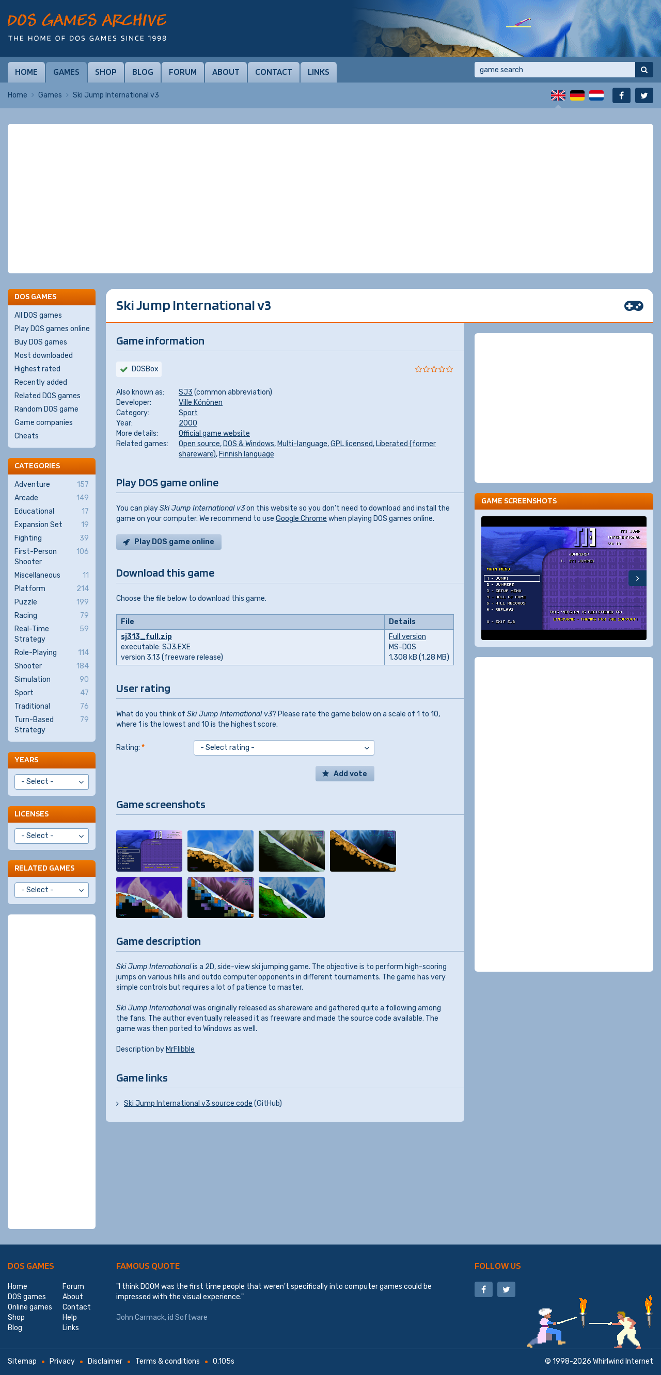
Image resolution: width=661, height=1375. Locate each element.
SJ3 (186, 392)
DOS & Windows (248, 443)
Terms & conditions (167, 1361)
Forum (183, 72)
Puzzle (51, 602)
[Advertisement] (330, 198)
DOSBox (145, 369)
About (226, 72)
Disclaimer (105, 1361)
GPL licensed (351, 443)
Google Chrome (301, 518)
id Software (188, 1317)
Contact (273, 72)
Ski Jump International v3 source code (188, 1103)
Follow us (498, 1265)
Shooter (51, 666)
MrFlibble (180, 1049)
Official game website (214, 433)
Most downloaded (43, 355)
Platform (51, 589)
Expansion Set (51, 525)
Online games (30, 1307)
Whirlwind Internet (623, 1361)
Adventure (51, 485)
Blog (142, 72)
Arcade (51, 498)
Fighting (51, 538)
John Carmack (140, 1317)
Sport (188, 412)
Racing (51, 616)
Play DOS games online (52, 328)
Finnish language (246, 454)
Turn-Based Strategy (51, 724)
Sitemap (22, 1361)
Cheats (26, 436)
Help (69, 1317)
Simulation (51, 680)
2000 (188, 423)
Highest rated (37, 369)
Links (318, 72)
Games (66, 72)
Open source (199, 443)
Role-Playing (51, 653)
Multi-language (302, 443)
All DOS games (38, 315)
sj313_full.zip (146, 636)
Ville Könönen (201, 402)
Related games (44, 868)
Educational (51, 511)
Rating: (130, 747)
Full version (407, 636)
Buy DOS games (40, 342)
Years (26, 759)
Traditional (51, 706)
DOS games (31, 1265)
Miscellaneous (51, 575)
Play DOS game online (174, 541)
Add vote (350, 774)
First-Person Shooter (51, 556)
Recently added (40, 382)
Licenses (31, 814)
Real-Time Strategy (51, 634)
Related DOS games (47, 395)
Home (26, 72)
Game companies (43, 422)
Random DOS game (46, 409)
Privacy (62, 1361)
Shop (106, 72)
